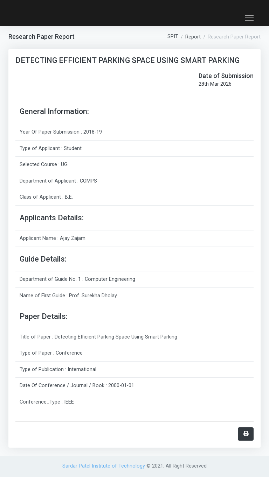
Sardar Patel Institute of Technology (104, 466)
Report (193, 37)
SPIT (172, 37)
